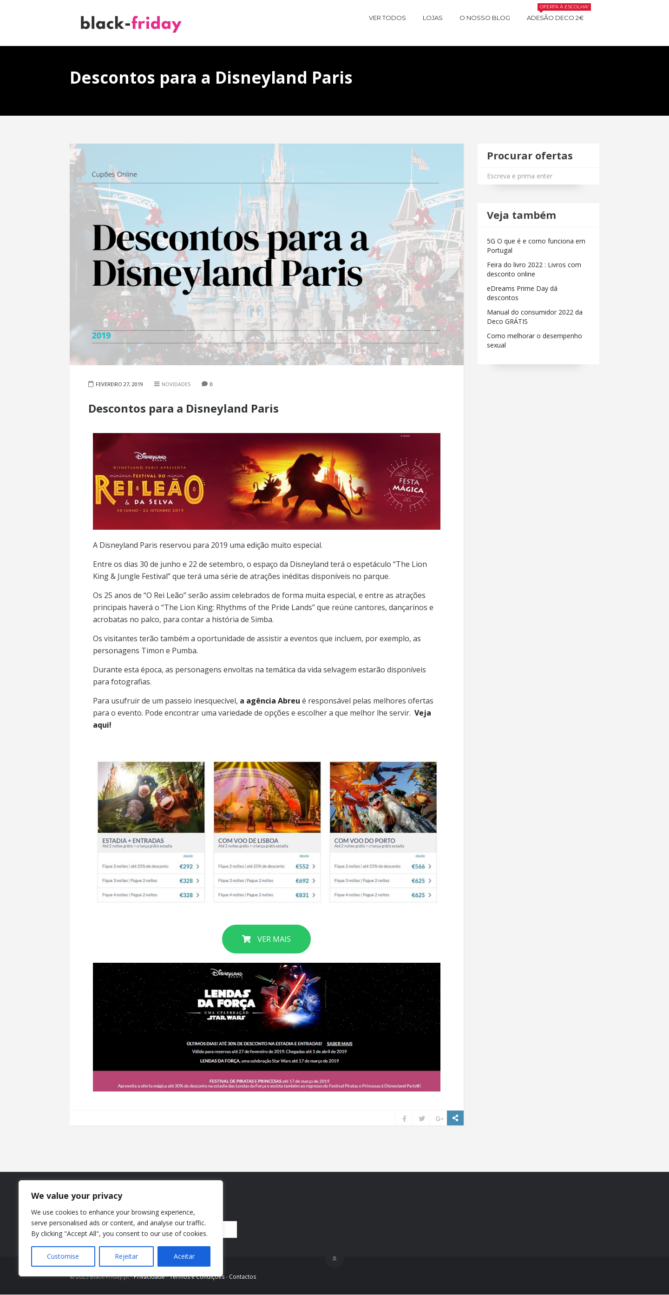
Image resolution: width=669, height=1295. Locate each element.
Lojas (433, 17)
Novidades (176, 384)
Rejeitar (126, 1256)
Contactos (242, 1277)
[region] (121, 1228)
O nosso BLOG (484, 17)
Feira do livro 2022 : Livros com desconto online (534, 269)
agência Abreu (273, 701)
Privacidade (149, 1277)
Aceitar (184, 1256)
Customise (63, 1256)
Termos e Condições (197, 1277)
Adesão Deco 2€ (559, 16)
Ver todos (387, 17)
